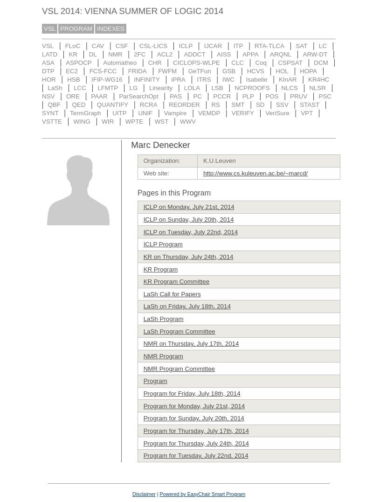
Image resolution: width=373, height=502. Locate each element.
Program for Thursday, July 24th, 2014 (196, 443)
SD (260, 104)
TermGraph (85, 113)
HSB (73, 79)
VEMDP (209, 113)
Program (155, 380)
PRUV (298, 96)
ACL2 (165, 54)
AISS (224, 54)
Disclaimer (144, 494)
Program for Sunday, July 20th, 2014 (194, 418)
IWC (228, 79)
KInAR (288, 79)
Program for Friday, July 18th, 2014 (192, 393)
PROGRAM (76, 28)
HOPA (308, 71)
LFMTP (107, 87)
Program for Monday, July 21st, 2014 (194, 406)
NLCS (289, 87)
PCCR (222, 96)
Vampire (175, 113)
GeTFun (199, 71)
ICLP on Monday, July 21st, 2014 (189, 206)
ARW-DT (315, 54)
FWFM (167, 71)
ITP (238, 45)
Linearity (161, 87)
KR (73, 54)
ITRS (204, 79)
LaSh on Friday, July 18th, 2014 (187, 306)
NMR (115, 54)
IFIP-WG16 (107, 79)
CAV (98, 45)
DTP (48, 71)
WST (162, 121)
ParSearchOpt (138, 96)
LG (134, 87)
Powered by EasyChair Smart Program (202, 494)
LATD (49, 54)
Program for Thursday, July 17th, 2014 (196, 430)
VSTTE (52, 121)
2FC (139, 54)
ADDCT (195, 54)
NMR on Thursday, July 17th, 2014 (191, 343)
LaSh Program (164, 318)
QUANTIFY (112, 104)
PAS (176, 96)
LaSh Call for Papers (172, 294)
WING (81, 121)
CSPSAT (290, 62)
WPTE (134, 121)
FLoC (73, 45)
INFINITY (147, 79)
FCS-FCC (103, 71)
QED (78, 104)
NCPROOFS (252, 87)
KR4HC (318, 79)
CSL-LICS (153, 45)
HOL (282, 71)
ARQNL (280, 54)
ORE (73, 96)
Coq (261, 62)
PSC (325, 96)
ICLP (186, 45)
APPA (250, 54)
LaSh (55, 87)
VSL (49, 28)
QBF (54, 104)
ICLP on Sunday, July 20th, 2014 (189, 219)
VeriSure (277, 113)
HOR (49, 79)
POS (271, 96)
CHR (155, 62)
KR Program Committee (176, 281)
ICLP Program (163, 244)
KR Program (161, 269)
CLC (237, 62)
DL (93, 54)
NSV (48, 96)
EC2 (72, 71)
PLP (248, 96)
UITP (119, 113)
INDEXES (110, 28)
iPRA (178, 79)
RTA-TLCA (269, 45)
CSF (122, 45)
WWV (188, 121)
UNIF (145, 113)
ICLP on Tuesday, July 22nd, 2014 (191, 232)
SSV (282, 104)
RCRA (149, 104)
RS (215, 104)
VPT (307, 113)
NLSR (317, 87)
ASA (48, 62)
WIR (108, 121)
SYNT (50, 113)
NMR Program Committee (179, 368)
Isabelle (257, 79)
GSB (228, 71)
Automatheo (120, 62)
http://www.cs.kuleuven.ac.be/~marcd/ (255, 173)
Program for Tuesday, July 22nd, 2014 (196, 455)
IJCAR (213, 45)
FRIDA (137, 71)
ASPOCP (79, 62)
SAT (301, 45)
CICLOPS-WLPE (196, 62)
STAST (309, 104)
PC (197, 96)
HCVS (255, 71)
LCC (80, 87)
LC (323, 45)
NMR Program (163, 356)
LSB (217, 87)
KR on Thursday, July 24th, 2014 (189, 256)
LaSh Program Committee (179, 331)
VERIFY (243, 113)
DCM (321, 62)
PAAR (99, 96)
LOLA (192, 87)
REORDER (184, 104)
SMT (237, 104)
